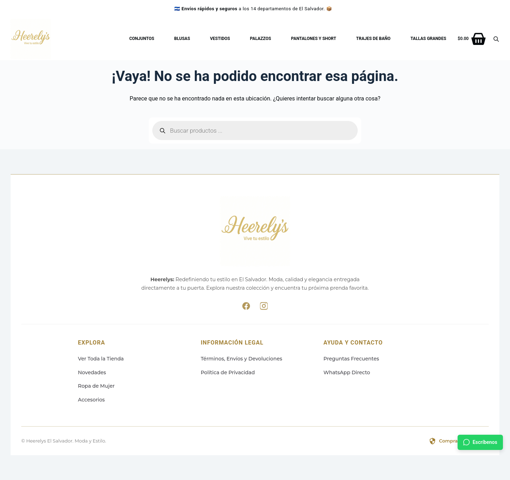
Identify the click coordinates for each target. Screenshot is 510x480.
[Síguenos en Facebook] (246, 307)
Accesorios (91, 400)
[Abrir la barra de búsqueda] (496, 39)
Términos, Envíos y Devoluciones (241, 358)
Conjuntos (141, 38)
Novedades (92, 372)
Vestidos (220, 38)
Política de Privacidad (228, 372)
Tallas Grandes (428, 38)
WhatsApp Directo (346, 372)
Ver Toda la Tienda (101, 358)
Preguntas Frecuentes (351, 358)
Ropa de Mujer (96, 386)
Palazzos (260, 38)
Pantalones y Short (313, 38)
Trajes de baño (373, 38)
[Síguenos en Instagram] (263, 307)
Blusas (182, 38)
